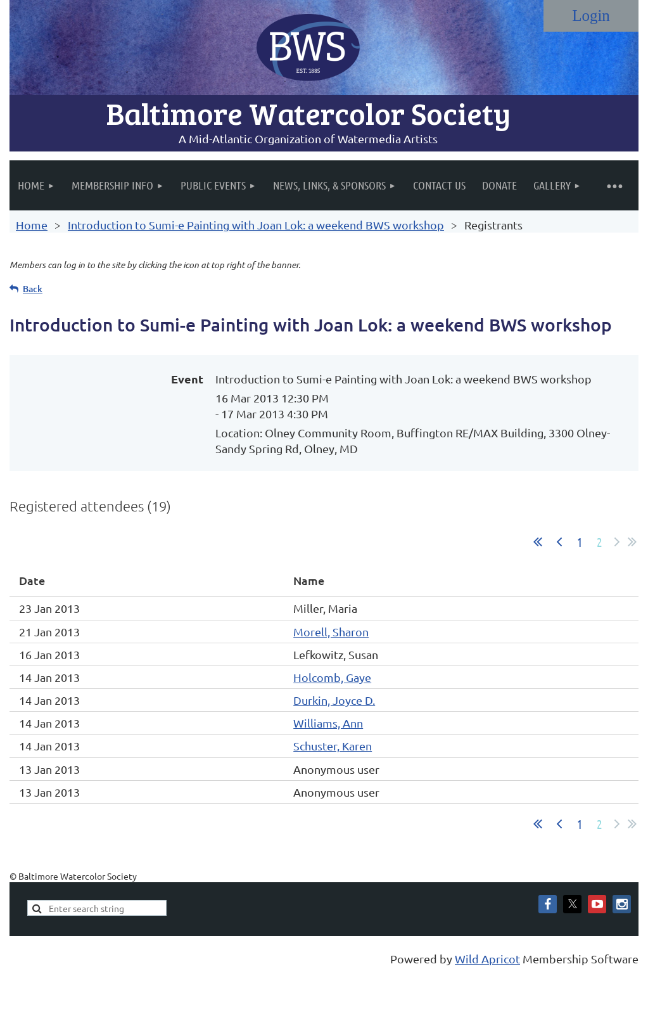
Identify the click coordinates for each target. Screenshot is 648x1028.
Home (32, 224)
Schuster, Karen (332, 745)
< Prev (559, 541)
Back (32, 289)
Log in (590, 16)
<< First (537, 541)
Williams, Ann (328, 722)
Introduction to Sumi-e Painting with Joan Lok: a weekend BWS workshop (256, 224)
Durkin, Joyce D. (334, 700)
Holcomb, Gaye (332, 677)
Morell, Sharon (331, 631)
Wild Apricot (487, 958)
